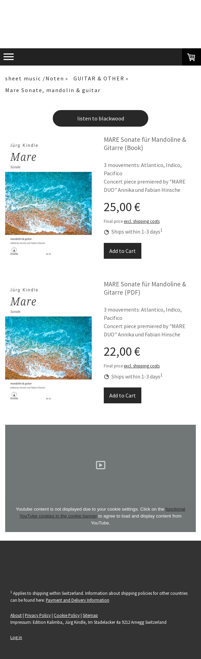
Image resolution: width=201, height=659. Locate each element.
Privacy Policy (38, 615)
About (16, 615)
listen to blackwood (100, 118)
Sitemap (90, 615)
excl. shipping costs (142, 221)
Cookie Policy (67, 615)
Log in (16, 637)
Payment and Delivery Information (77, 600)
